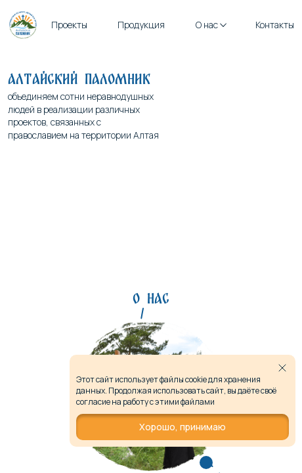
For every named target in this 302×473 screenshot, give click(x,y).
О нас (210, 24)
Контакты (274, 24)
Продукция (141, 24)
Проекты (69, 24)
